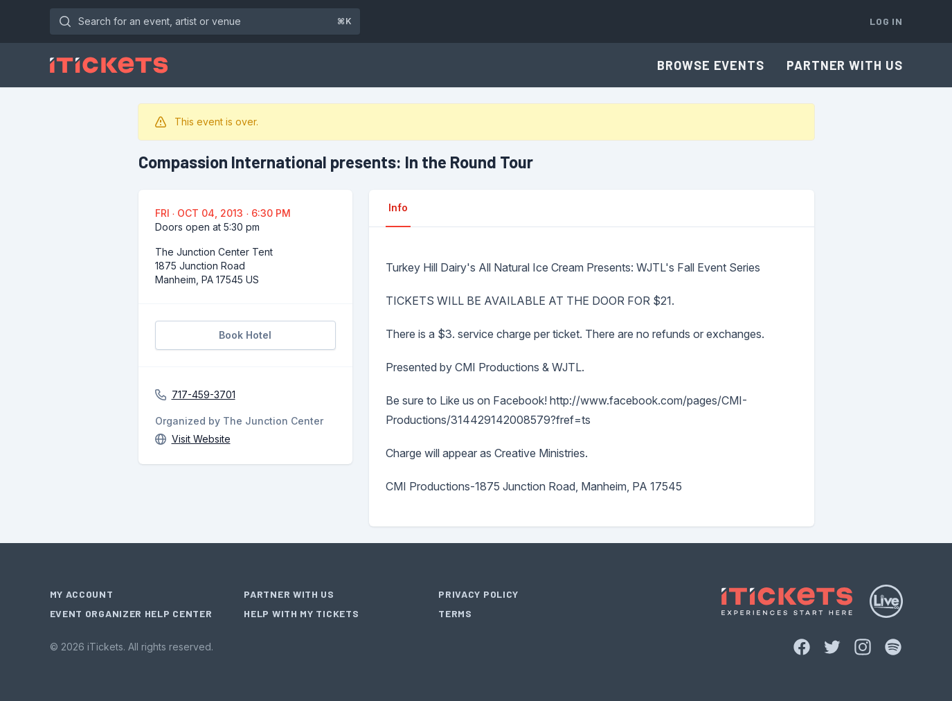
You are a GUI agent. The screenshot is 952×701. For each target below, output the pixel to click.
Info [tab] (398, 207)
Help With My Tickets (301, 613)
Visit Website (201, 439)
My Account (82, 594)
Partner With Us (845, 65)
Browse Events (710, 65)
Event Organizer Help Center (131, 613)
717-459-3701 (203, 394)
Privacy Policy (478, 594)
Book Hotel (245, 335)
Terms (455, 613)
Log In (886, 21)
